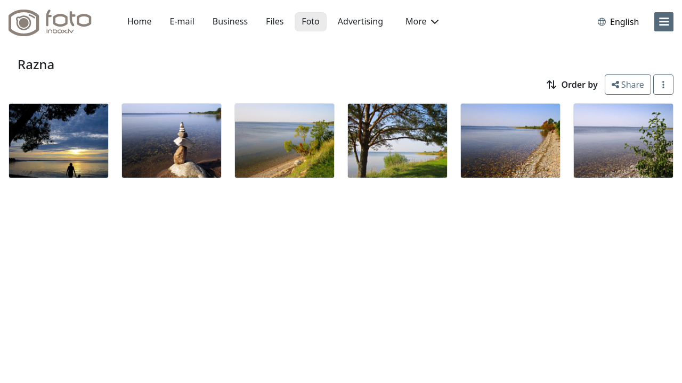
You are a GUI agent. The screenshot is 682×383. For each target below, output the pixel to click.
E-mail (182, 21)
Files (274, 21)
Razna (36, 64)
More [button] (422, 21)
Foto (310, 21)
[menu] (663, 21)
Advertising (360, 21)
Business (230, 21)
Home (139, 21)
